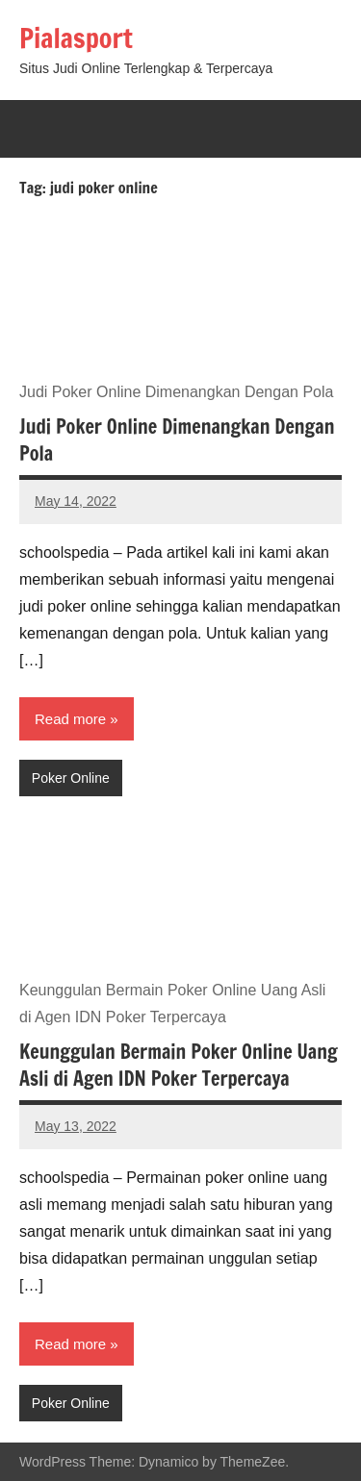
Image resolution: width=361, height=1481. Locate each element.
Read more (70, 719)
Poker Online (71, 778)
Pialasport (76, 38)
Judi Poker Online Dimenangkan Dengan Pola (176, 440)
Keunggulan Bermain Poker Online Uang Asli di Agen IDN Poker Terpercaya (178, 1065)
